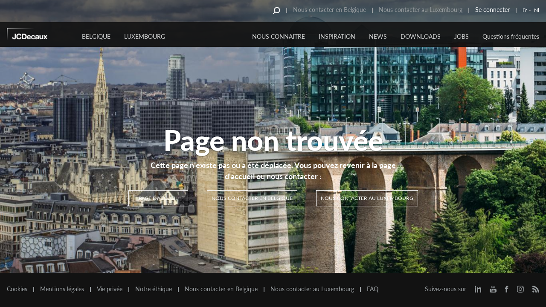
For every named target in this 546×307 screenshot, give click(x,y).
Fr (525, 10)
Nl (536, 10)
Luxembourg (144, 36)
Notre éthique (153, 289)
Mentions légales (62, 289)
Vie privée (109, 289)
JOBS (461, 36)
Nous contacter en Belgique (329, 9)
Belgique (96, 36)
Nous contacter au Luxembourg (420, 9)
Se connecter (492, 9)
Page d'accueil (158, 198)
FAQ (372, 289)
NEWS (378, 36)
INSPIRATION (337, 36)
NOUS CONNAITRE (278, 36)
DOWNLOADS (421, 36)
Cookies (17, 289)
